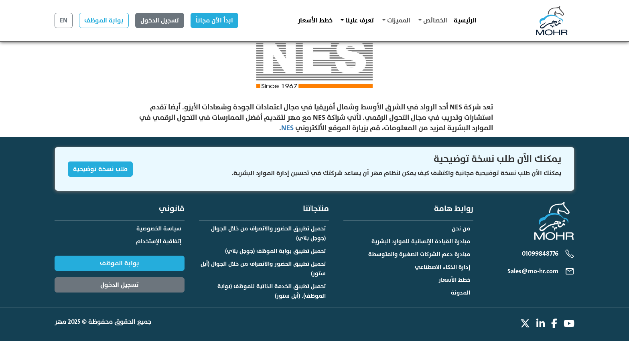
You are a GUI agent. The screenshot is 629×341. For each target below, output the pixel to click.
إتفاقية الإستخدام (158, 241)
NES (287, 128)
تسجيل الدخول (159, 20)
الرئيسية (465, 20)
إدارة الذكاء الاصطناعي (442, 267)
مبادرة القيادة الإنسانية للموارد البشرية (420, 241)
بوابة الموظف (104, 20)
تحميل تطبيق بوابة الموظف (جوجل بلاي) (275, 251)
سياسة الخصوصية (158, 229)
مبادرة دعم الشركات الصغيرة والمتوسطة (419, 254)
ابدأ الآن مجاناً (214, 20)
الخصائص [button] (434, 20)
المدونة (460, 293)
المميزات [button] (398, 20)
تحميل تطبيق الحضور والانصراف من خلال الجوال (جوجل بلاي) (268, 233)
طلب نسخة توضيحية (100, 169)
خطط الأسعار (315, 20)
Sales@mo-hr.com (532, 271)
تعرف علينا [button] (359, 20)
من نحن (461, 229)
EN (63, 20)
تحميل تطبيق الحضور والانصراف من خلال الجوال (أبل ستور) (263, 268)
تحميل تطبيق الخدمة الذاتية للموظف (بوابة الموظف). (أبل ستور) (271, 291)
